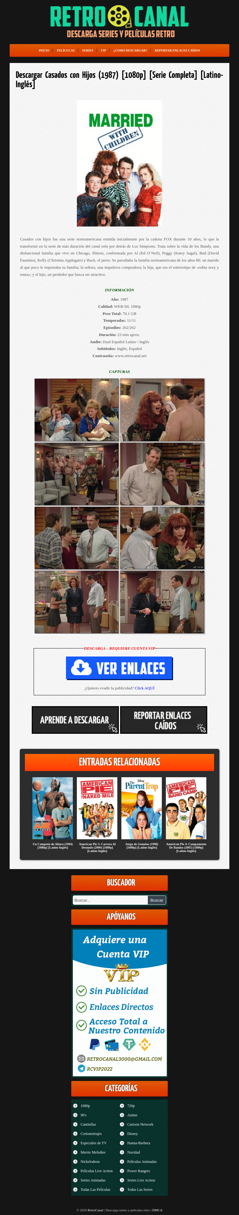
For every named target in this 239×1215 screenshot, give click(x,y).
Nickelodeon (90, 1161)
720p (131, 1106)
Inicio (44, 50)
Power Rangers (138, 1171)
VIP (103, 50)
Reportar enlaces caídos (177, 50)
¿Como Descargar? (130, 50)
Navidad (133, 1152)
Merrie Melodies (93, 1152)
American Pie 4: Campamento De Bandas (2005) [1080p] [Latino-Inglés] (186, 847)
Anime (132, 1115)
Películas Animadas (142, 1161)
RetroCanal (95, 1210)
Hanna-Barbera (138, 1143)
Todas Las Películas (95, 1189)
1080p (85, 1106)
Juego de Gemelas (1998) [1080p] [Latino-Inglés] (141, 845)
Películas (66, 50)
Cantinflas (88, 1124)
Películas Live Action (97, 1171)
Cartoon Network (140, 1124)
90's (84, 1115)
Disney (132, 1134)
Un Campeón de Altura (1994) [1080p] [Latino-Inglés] (53, 845)
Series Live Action (141, 1180)
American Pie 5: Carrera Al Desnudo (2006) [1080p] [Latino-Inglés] (97, 847)
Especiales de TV (94, 1143)
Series (87, 50)
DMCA (157, 1210)
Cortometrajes (91, 1134)
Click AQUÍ (144, 688)
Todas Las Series (139, 1189)
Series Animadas (93, 1180)
